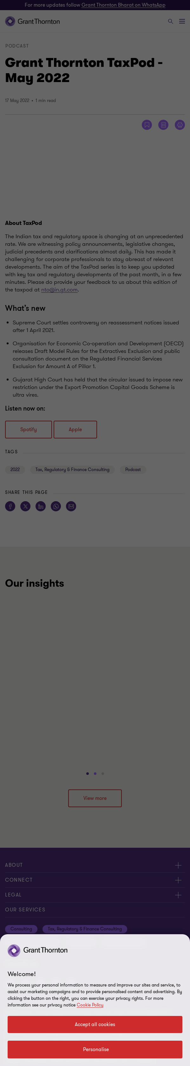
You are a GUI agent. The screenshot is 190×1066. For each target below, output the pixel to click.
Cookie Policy (90, 1005)
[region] (95, 1000)
